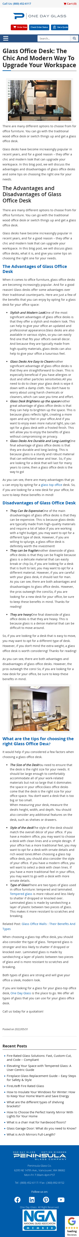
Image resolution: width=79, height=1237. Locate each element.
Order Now (22, 27)
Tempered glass (21, 894)
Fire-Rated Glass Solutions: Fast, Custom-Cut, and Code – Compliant (39, 1057)
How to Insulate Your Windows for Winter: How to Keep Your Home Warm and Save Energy (41, 1094)
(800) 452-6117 (22, 3)
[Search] (53, 38)
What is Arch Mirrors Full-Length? (31, 1134)
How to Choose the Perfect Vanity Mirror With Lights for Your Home (40, 1114)
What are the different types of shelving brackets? (35, 1104)
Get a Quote (62, 27)
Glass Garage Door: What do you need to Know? (41, 1128)
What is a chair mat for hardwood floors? (36, 1122)
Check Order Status (39, 27)
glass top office (51, 485)
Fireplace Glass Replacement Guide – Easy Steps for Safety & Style (41, 1078)
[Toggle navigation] (5, 38)
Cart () (70, 3)
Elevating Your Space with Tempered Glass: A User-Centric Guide (39, 1068)
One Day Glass (21, 993)
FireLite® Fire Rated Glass (25, 1086)
